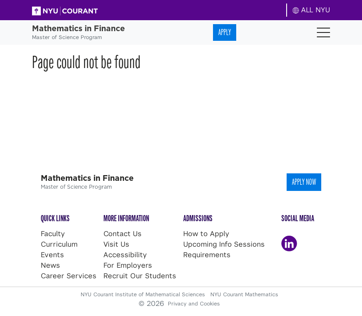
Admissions (198, 218)
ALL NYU (311, 9)
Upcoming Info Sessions (224, 244)
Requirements (207, 254)
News (50, 265)
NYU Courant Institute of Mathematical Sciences (144, 294)
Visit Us (116, 244)
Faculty (53, 233)
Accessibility (125, 254)
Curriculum (59, 244)
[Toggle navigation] (323, 32)
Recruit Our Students (139, 275)
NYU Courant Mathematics (244, 294)
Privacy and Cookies (194, 303)
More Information (126, 218)
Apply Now (304, 182)
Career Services (68, 275)
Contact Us (122, 233)
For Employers (127, 265)
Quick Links (55, 218)
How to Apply (206, 233)
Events (52, 254)
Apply (224, 32)
